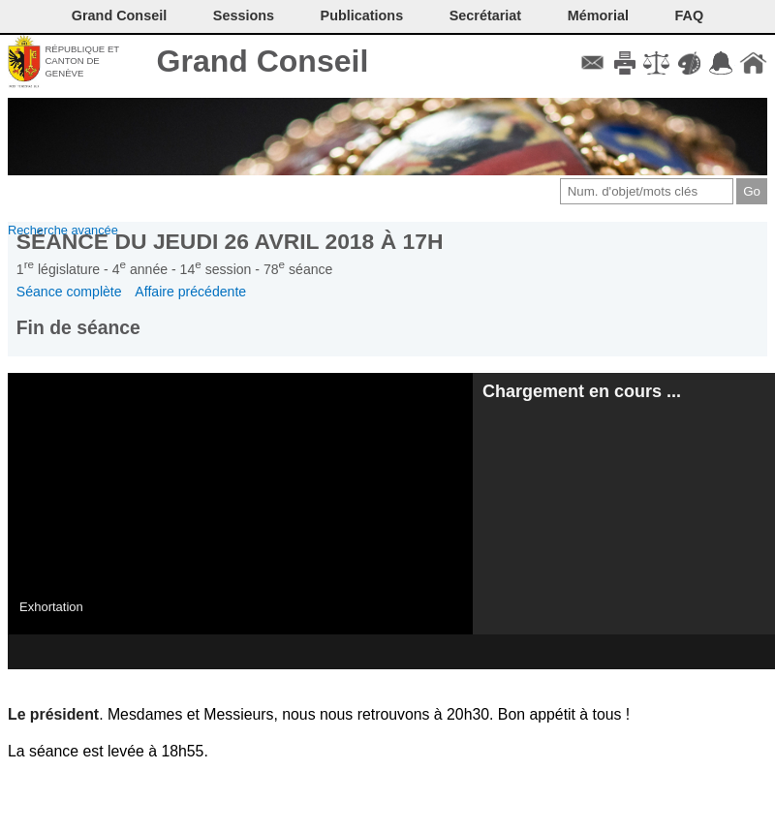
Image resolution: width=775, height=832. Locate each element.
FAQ (689, 15)
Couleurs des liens (689, 63)
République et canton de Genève (82, 61)
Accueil (753, 63)
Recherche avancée (63, 230)
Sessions (243, 15)
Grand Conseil (263, 61)
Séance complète (69, 291)
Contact (592, 63)
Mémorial (598, 15)
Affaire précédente (190, 291)
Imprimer (624, 63)
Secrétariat (485, 15)
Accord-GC (721, 63)
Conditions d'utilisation (656, 63)
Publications (362, 15)
